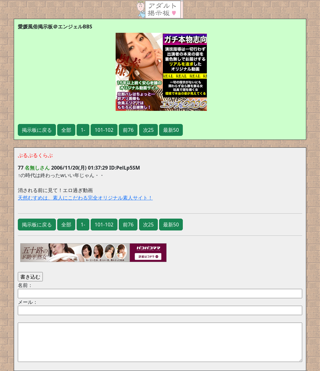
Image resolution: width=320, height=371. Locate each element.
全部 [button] (66, 129)
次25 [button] (148, 129)
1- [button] (83, 129)
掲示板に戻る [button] (37, 129)
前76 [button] (128, 129)
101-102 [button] (104, 129)
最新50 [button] (171, 129)
